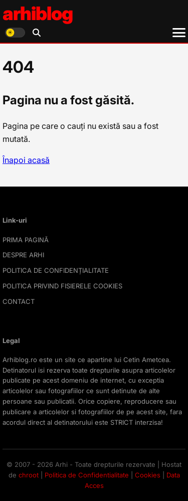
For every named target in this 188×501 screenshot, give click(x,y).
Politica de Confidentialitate (87, 475)
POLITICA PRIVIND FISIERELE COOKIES (62, 286)
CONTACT (19, 301)
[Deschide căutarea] (37, 33)
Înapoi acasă (26, 160)
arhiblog (38, 13)
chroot (29, 475)
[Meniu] (178, 32)
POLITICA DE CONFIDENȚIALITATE (56, 270)
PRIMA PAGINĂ (26, 240)
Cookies (147, 475)
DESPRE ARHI (23, 255)
